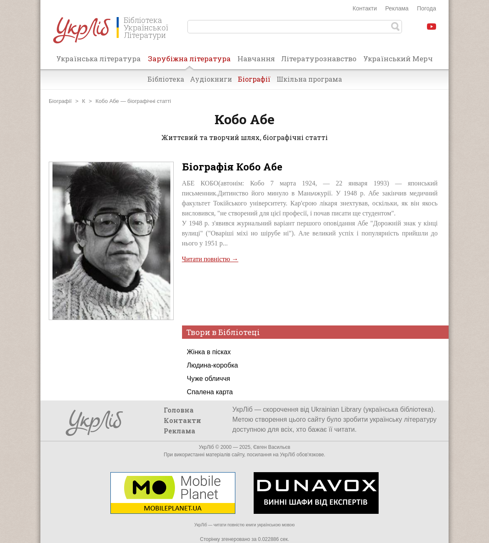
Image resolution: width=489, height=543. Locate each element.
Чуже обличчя (208, 378)
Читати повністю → (210, 259)
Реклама (397, 8)
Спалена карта (210, 391)
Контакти (365, 8)
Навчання (256, 58)
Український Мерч (398, 58)
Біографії (254, 79)
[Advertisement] (310, 293)
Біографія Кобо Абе (232, 166)
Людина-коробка (212, 365)
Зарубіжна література (189, 61)
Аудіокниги (211, 79)
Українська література (98, 58)
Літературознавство (319, 58)
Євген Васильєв (271, 447)
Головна (179, 409)
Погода (426, 8)
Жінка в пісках (209, 351)
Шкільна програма (309, 79)
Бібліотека (165, 79)
